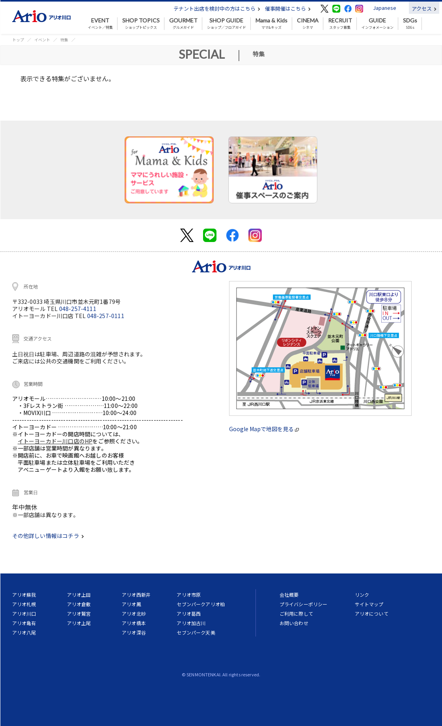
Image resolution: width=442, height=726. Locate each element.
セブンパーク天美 (196, 632)
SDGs (410, 23)
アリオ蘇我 (24, 594)
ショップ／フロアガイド (226, 23)
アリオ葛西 (189, 613)
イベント (42, 40)
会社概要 (289, 594)
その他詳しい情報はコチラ (48, 536)
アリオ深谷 (134, 632)
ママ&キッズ (271, 23)
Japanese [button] (384, 7)
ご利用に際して (296, 613)
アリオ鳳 (131, 604)
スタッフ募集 (340, 23)
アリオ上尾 (79, 623)
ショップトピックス (141, 23)
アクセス (424, 8)
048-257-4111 (77, 309)
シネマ (308, 23)
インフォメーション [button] (378, 23)
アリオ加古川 (191, 623)
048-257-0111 (105, 316)
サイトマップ (369, 604)
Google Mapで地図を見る (264, 429)
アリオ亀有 (24, 623)
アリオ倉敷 (79, 604)
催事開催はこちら (288, 8)
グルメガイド (183, 23)
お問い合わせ (294, 623)
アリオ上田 (79, 594)
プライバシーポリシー (304, 604)
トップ (18, 40)
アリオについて (371, 613)
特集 (64, 40)
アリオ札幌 (24, 604)
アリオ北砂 (134, 613)
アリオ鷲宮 (79, 613)
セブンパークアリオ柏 (201, 604)
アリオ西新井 (136, 594)
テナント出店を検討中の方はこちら (216, 8)
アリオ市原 (189, 594)
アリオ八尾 (24, 632)
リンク (362, 594)
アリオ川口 (24, 613)
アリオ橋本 (134, 623)
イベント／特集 (100, 23)
